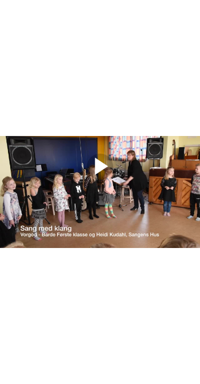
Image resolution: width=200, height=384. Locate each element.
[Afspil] (100, 177)
